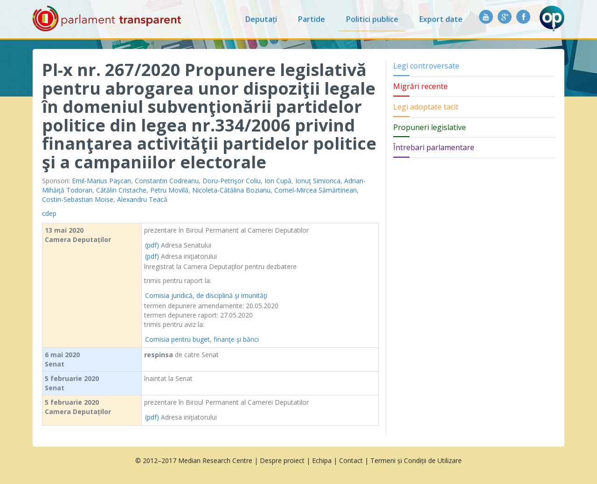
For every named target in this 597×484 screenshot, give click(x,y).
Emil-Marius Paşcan (101, 180)
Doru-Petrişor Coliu (231, 180)
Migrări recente (420, 86)
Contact (351, 460)
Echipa (322, 460)
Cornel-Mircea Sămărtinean (315, 190)
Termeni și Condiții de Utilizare (416, 460)
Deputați (261, 19)
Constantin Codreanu (167, 180)
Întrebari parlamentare (433, 147)
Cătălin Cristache (121, 190)
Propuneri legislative (429, 127)
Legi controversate (426, 66)
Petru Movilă (169, 190)
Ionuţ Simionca (317, 180)
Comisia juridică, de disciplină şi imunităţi (206, 295)
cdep (49, 213)
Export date (441, 19)
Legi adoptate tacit (425, 107)
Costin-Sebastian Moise (77, 199)
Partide (311, 19)
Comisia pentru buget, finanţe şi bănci (202, 339)
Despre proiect (282, 460)
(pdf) (152, 245)
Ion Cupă (278, 180)
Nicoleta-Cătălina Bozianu (231, 190)
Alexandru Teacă (142, 199)
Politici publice (372, 19)
